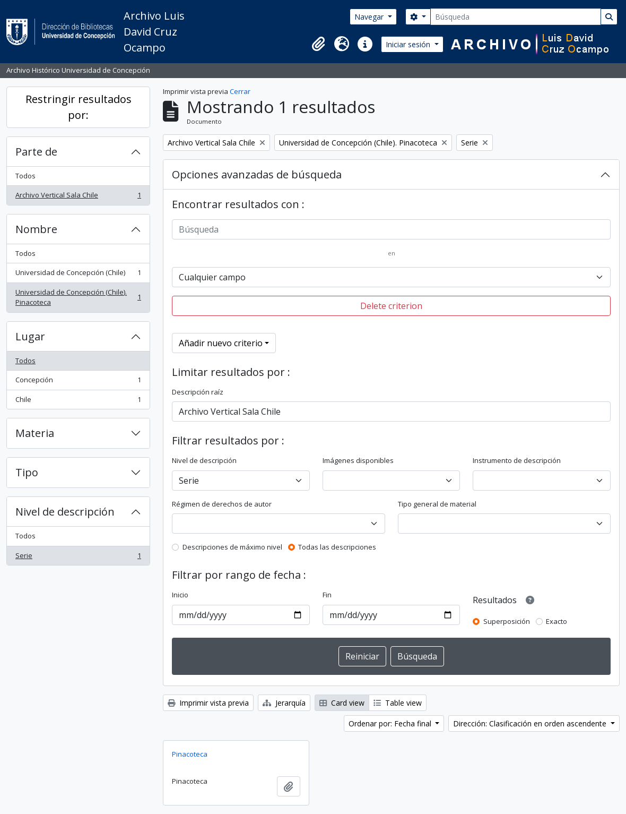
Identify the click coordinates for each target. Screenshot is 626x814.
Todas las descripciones (337, 547)
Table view (397, 703)
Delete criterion (391, 306)
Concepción (78, 382)
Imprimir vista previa (208, 703)
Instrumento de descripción (517, 460)
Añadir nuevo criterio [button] (221, 343)
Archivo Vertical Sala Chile (78, 197)
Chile (78, 402)
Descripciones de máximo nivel (232, 547)
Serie (78, 558)
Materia (34, 433)
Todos (25, 176)
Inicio (180, 594)
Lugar (30, 336)
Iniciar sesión (409, 44)
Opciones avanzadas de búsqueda (257, 174)
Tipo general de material (437, 504)
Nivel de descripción (65, 511)
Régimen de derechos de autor (222, 504)
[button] (318, 44)
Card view (341, 703)
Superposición (506, 621)
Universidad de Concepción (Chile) (78, 275)
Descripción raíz (197, 392)
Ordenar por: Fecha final (391, 723)
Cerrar (240, 91)
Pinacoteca (189, 754)
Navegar (370, 17)
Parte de (36, 151)
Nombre (36, 229)
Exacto (556, 621)
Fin (327, 594)
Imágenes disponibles (358, 460)
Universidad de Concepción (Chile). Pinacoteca (78, 297)
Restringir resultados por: (78, 107)
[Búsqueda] (515, 16)
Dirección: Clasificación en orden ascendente (530, 723)
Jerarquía (284, 703)
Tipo (26, 472)
